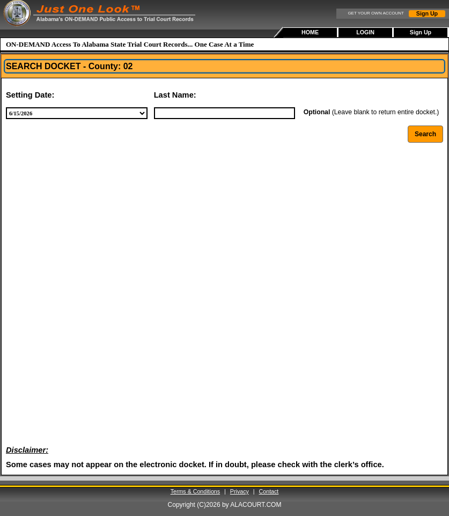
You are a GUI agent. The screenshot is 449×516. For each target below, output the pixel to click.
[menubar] (366, 32)
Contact (269, 491)
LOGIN (365, 32)
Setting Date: (30, 95)
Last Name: (175, 95)
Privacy (239, 491)
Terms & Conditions (195, 491)
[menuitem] (310, 32)
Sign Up (427, 13)
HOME (310, 32)
